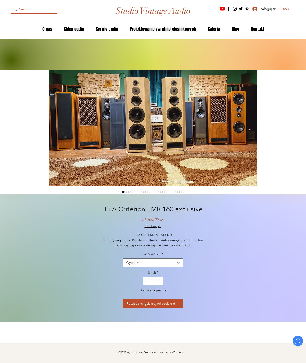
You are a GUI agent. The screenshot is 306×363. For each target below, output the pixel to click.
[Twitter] (240, 8)
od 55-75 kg (153, 254)
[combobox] (153, 262)
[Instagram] (234, 8)
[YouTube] (222, 8)
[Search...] (33, 9)
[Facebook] (228, 8)
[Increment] (159, 281)
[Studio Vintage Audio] (153, 10)
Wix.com (177, 352)
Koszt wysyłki (153, 226)
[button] (287, 9)
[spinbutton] (153, 281)
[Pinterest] (247, 8)
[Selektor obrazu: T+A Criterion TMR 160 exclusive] (123, 192)
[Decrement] (147, 281)
